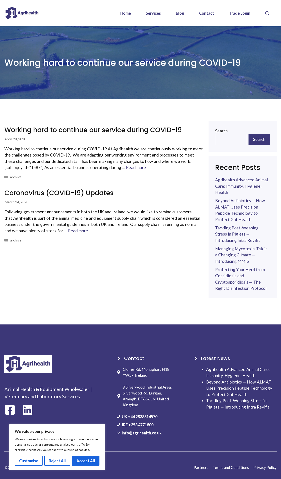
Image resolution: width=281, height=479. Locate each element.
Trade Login (239, 13)
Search (221, 130)
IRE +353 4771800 (137, 424)
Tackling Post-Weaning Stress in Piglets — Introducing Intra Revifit (237, 234)
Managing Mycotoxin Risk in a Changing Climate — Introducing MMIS (241, 255)
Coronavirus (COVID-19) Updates (58, 193)
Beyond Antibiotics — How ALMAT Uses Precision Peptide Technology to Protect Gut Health (239, 388)
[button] (267, 13)
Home (125, 13)
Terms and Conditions (231, 467)
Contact (206, 13)
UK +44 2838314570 (139, 416)
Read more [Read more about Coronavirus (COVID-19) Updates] (78, 230)
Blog (180, 13)
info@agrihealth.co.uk (142, 432)
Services (153, 13)
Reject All (57, 460)
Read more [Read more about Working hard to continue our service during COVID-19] (136, 167)
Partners (201, 467)
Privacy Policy (265, 467)
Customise (28, 460)
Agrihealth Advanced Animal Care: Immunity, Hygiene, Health (241, 186)
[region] (57, 447)
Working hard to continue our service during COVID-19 (93, 130)
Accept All (85, 460)
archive (15, 177)
